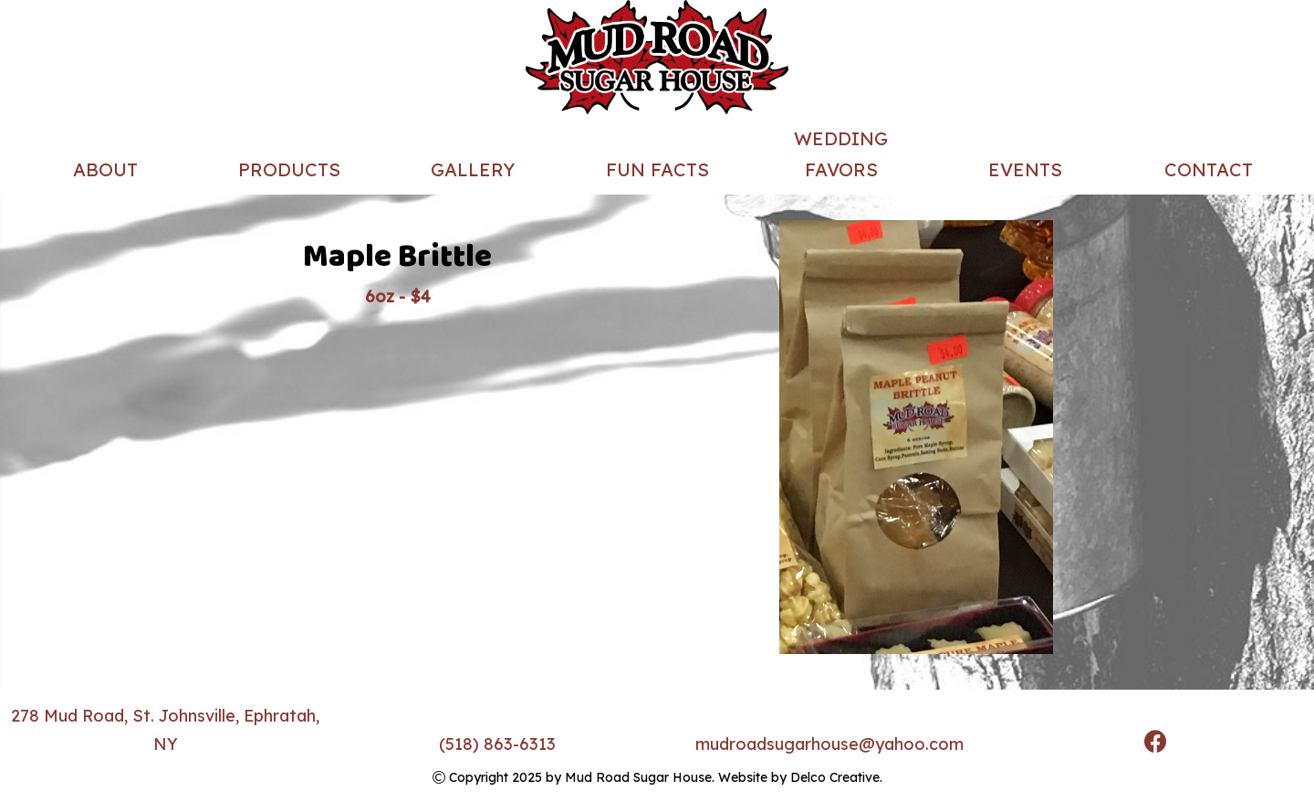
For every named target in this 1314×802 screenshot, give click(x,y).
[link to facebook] (1155, 744)
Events (1025, 169)
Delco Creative (835, 777)
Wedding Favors (841, 154)
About (105, 169)
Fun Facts (657, 169)
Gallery (473, 169)
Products (289, 169)
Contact (1208, 169)
